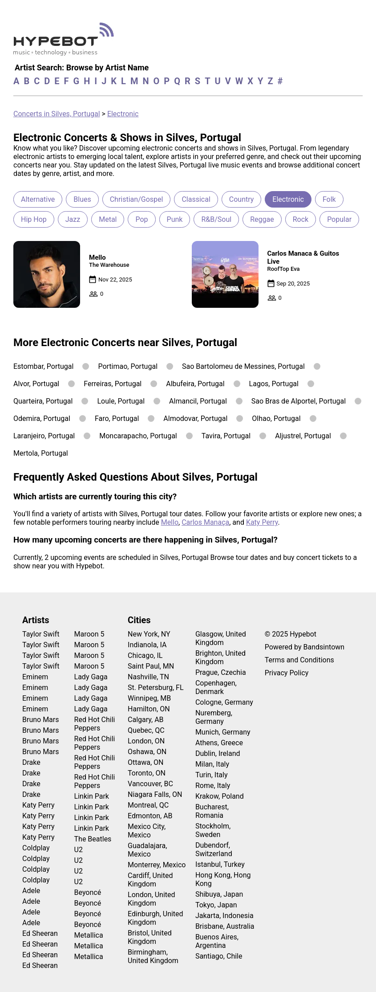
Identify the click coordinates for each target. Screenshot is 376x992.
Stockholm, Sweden (212, 830)
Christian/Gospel (136, 199)
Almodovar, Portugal (195, 418)
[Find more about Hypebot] (66, 42)
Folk (329, 199)
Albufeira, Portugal (195, 384)
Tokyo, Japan (216, 905)
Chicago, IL (145, 655)
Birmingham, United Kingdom (153, 956)
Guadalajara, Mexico (147, 849)
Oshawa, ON (147, 751)
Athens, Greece (219, 743)
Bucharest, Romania (212, 811)
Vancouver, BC (150, 784)
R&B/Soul (216, 219)
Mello (169, 522)
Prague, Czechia (220, 672)
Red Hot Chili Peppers (94, 723)
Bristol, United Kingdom (150, 937)
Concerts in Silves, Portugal (56, 114)
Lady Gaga (91, 677)
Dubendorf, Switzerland (213, 849)
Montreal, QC (148, 805)
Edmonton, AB (150, 816)
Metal (108, 219)
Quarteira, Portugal (43, 401)
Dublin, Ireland (217, 753)
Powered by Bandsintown (304, 647)
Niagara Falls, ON (155, 794)
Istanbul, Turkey (220, 864)
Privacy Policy (287, 673)
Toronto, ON (147, 773)
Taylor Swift (40, 634)
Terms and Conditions (299, 660)
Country (241, 199)
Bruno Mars (40, 719)
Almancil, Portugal (198, 401)
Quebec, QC (146, 730)
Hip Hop (34, 219)
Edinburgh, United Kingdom (155, 918)
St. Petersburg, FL (155, 687)
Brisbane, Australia (225, 926)
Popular (339, 219)
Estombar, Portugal (43, 366)
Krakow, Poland (219, 796)
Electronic (123, 114)
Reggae (262, 219)
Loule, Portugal (121, 401)
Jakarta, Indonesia (224, 915)
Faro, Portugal (117, 418)
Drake (31, 762)
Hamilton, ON (149, 709)
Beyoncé (87, 892)
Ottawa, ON (145, 762)
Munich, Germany (223, 732)
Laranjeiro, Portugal (44, 436)
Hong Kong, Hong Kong (223, 879)
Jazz (72, 219)
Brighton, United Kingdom (220, 657)
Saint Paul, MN (151, 666)
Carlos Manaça (205, 522)
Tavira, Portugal (226, 436)
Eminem (35, 677)
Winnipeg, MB (149, 698)
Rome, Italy (212, 785)
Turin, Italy (211, 775)
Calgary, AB (146, 719)
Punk (175, 219)
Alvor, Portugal (36, 384)
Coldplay (35, 848)
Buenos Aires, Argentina (217, 941)
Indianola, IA (147, 645)
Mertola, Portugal (40, 453)
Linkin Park (91, 796)
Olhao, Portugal (276, 418)
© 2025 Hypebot (290, 634)
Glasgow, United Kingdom (220, 638)
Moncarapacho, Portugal (138, 436)
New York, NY (149, 634)
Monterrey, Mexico (157, 865)
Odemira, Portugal (41, 418)
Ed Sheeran (40, 933)
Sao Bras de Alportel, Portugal (298, 401)
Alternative (38, 199)
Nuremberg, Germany (213, 717)
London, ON (146, 741)
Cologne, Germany (224, 702)
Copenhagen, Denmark (216, 687)
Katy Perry (262, 522)
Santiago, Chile (219, 956)
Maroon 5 (89, 634)
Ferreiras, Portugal (113, 384)
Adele (31, 890)
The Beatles (93, 839)
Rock (300, 219)
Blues (82, 199)
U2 (78, 849)
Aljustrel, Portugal (303, 436)
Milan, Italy (212, 764)
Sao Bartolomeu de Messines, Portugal (243, 366)
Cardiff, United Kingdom (150, 879)
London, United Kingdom (151, 898)
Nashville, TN (148, 677)
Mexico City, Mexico (147, 830)
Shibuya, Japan (219, 894)
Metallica (88, 935)
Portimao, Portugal (128, 366)
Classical (196, 199)
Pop (141, 219)
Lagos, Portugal (274, 384)
